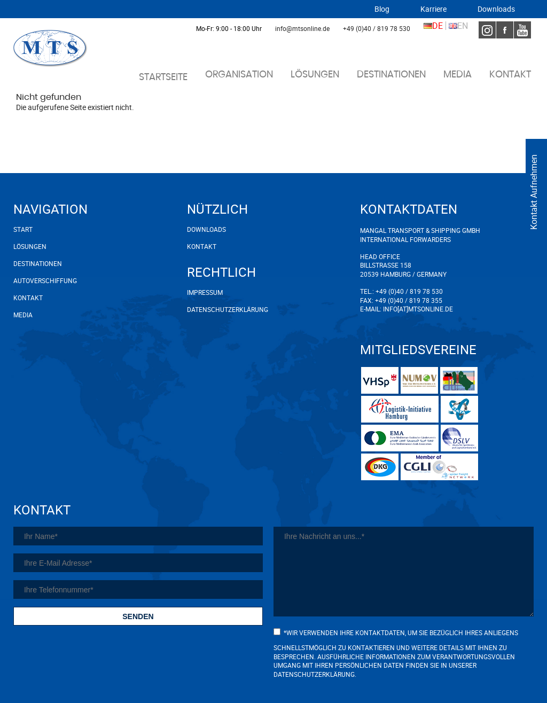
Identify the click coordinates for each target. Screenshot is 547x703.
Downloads (496, 9)
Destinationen (391, 75)
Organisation (239, 75)
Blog (381, 9)
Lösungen (315, 75)
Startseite (163, 77)
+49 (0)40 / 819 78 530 (376, 28)
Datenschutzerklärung (214, 309)
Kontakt (510, 75)
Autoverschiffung (45, 280)
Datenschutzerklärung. (315, 674)
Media (457, 75)
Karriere (433, 9)
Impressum (205, 292)
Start (23, 229)
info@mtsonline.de (302, 28)
